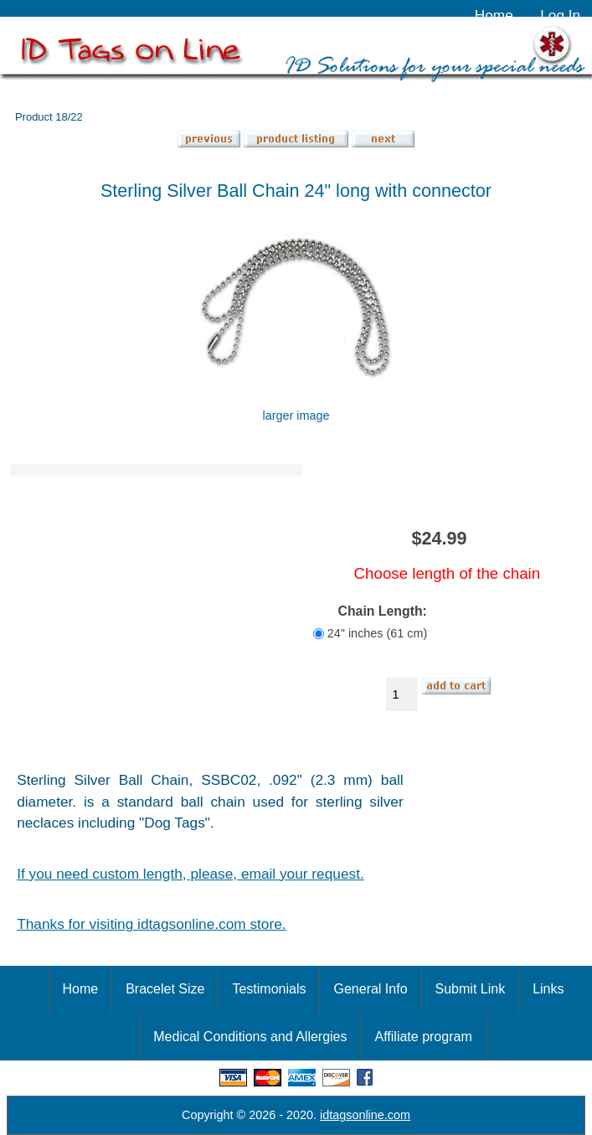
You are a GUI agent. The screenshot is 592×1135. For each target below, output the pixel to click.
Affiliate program (423, 1036)
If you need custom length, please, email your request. (190, 873)
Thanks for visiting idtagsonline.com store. (151, 924)
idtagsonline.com (365, 1115)
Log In (560, 15)
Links (548, 989)
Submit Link (470, 989)
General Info (370, 989)
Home (494, 15)
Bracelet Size (165, 989)
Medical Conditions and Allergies (250, 1036)
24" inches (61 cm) (377, 633)
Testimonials (269, 989)
